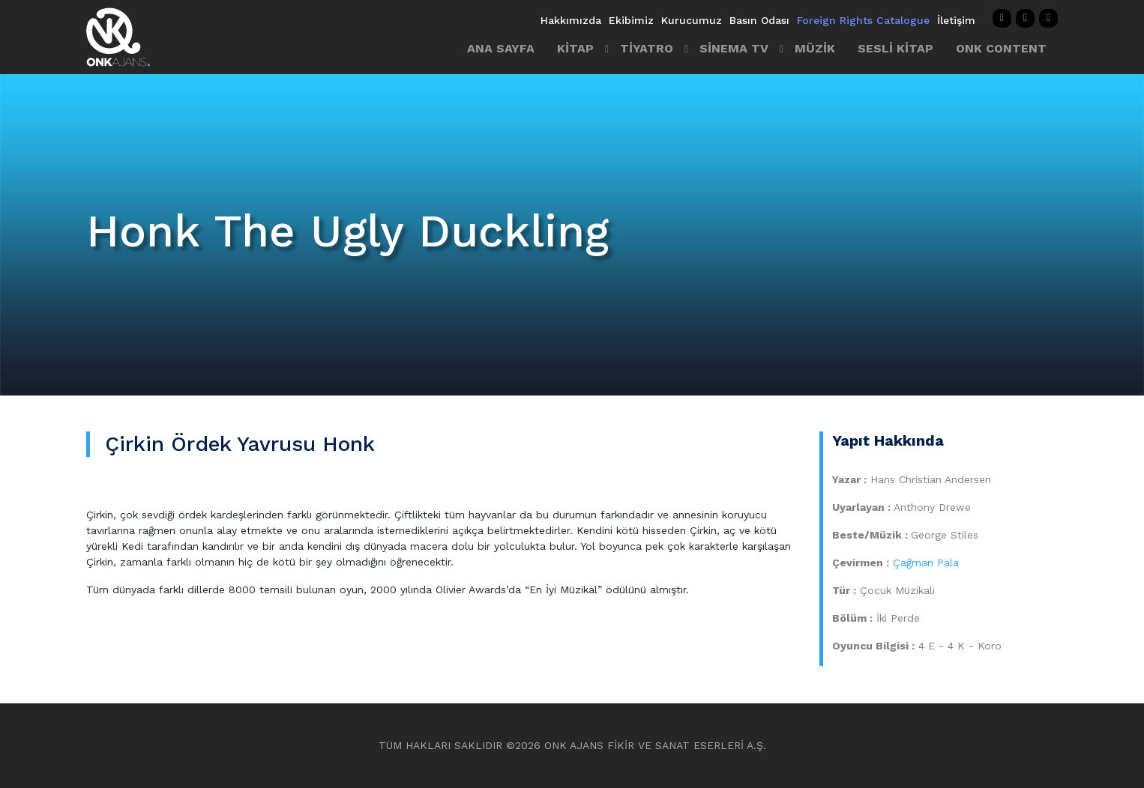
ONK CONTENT (1001, 48)
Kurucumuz (691, 20)
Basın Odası (759, 20)
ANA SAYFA (501, 48)
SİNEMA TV (733, 48)
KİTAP (575, 48)
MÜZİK (815, 48)
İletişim (956, 20)
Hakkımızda (571, 20)
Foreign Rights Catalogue (863, 20)
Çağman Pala (926, 563)
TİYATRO (646, 48)
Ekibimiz (631, 20)
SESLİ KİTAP (895, 48)
